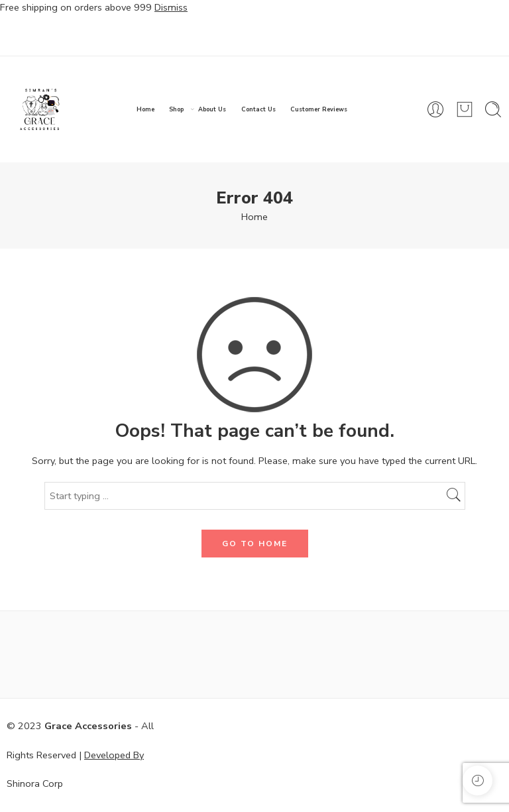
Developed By (114, 755)
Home (145, 109)
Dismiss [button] (171, 7)
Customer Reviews (318, 109)
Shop (176, 109)
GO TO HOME (255, 543)
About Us (212, 109)
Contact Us (258, 109)
